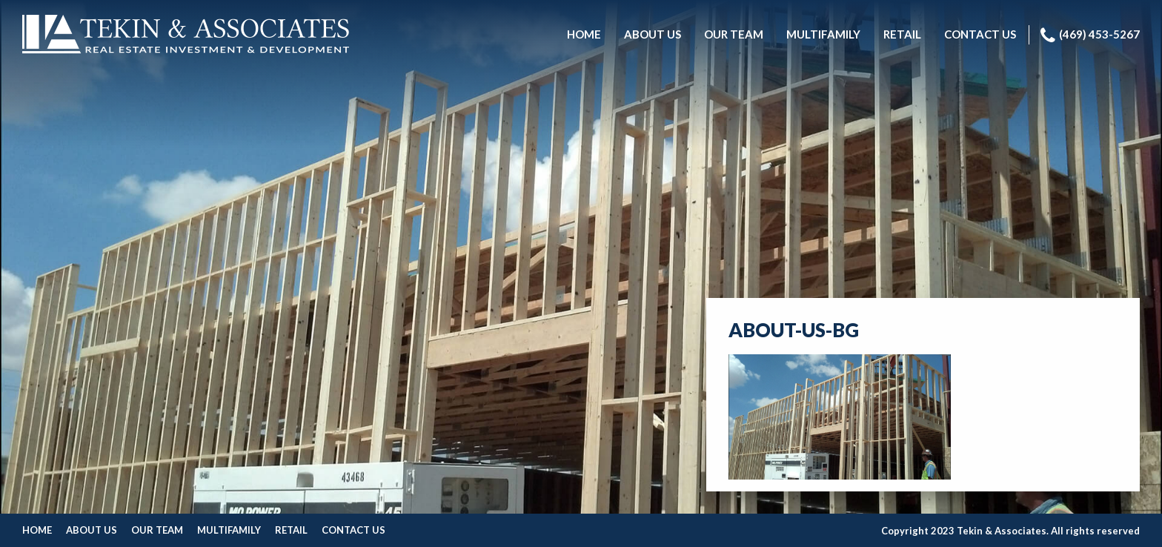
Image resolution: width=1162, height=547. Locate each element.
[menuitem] (584, 34)
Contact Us (353, 530)
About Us (91, 530)
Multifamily (229, 530)
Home (37, 530)
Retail (291, 530)
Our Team (157, 530)
